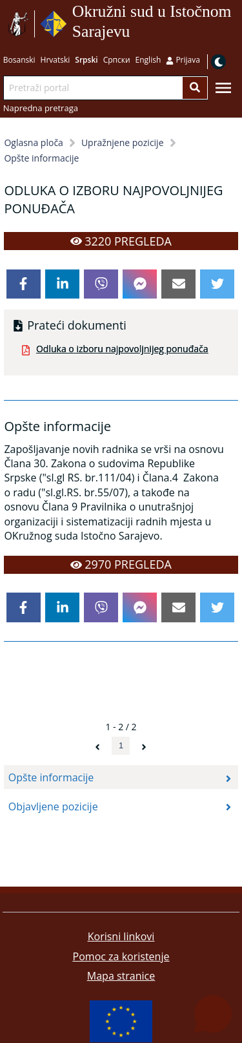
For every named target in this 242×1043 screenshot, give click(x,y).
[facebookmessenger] (140, 284)
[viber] (101, 284)
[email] (178, 284)
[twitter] (217, 284)
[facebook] (23, 284)
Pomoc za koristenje (121, 956)
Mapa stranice (121, 976)
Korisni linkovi (121, 936)
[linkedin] (62, 284)
